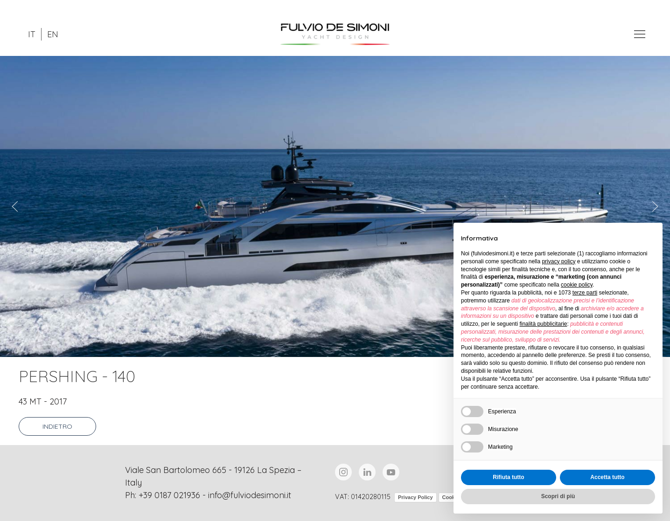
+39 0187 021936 (169, 495)
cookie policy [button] (577, 284)
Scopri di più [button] (558, 496)
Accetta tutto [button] (607, 477)
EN (52, 34)
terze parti (584, 292)
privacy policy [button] (558, 261)
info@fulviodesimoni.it (249, 495)
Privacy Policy (415, 497)
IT (31, 34)
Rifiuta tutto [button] (508, 477)
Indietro (57, 426)
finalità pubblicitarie (543, 324)
